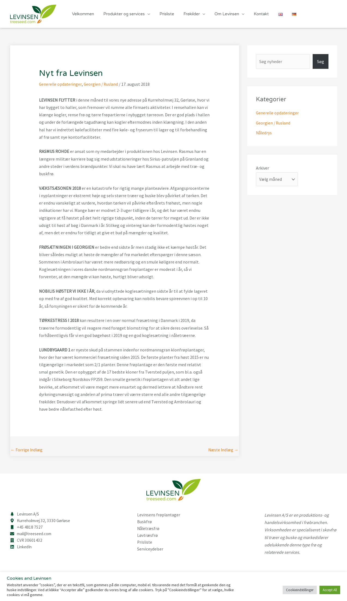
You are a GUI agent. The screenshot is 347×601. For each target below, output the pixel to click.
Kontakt (255, 13)
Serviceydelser (150, 547)
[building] (26, 541)
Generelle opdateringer (61, 84)
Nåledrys (264, 132)
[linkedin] (21, 548)
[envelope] (32, 535)
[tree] (25, 514)
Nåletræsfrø (149, 528)
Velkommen (82, 13)
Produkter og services (122, 13)
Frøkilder (188, 13)
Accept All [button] (330, 590)
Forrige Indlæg (27, 450)
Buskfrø (144, 521)
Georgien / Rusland (102, 84)
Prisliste (164, 13)
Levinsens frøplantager (159, 515)
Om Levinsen (222, 13)
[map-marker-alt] (42, 521)
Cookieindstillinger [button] (299, 590)
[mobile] (26, 528)
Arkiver (262, 167)
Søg (320, 61)
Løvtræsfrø (147, 534)
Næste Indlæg (223, 450)
